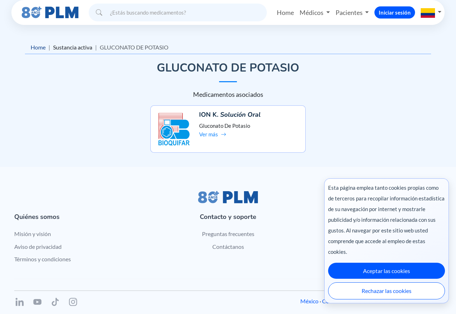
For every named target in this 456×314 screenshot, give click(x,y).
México (309, 293)
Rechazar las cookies (386, 290)
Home (285, 12)
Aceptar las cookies (386, 270)
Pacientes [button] (349, 12)
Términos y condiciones (42, 251)
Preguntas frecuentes (228, 226)
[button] (431, 12)
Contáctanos (228, 239)
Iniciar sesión (395, 12)
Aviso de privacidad (38, 239)
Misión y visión (32, 226)
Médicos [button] (312, 12)
